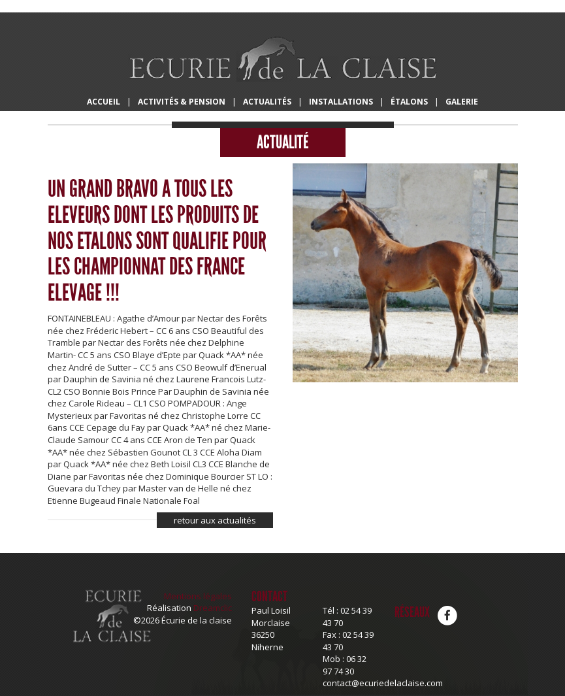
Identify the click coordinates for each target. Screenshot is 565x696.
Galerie (461, 101)
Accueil (103, 101)
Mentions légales (198, 596)
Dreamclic (212, 608)
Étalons (409, 101)
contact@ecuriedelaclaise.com (383, 683)
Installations (341, 101)
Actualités (267, 101)
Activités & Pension (181, 101)
